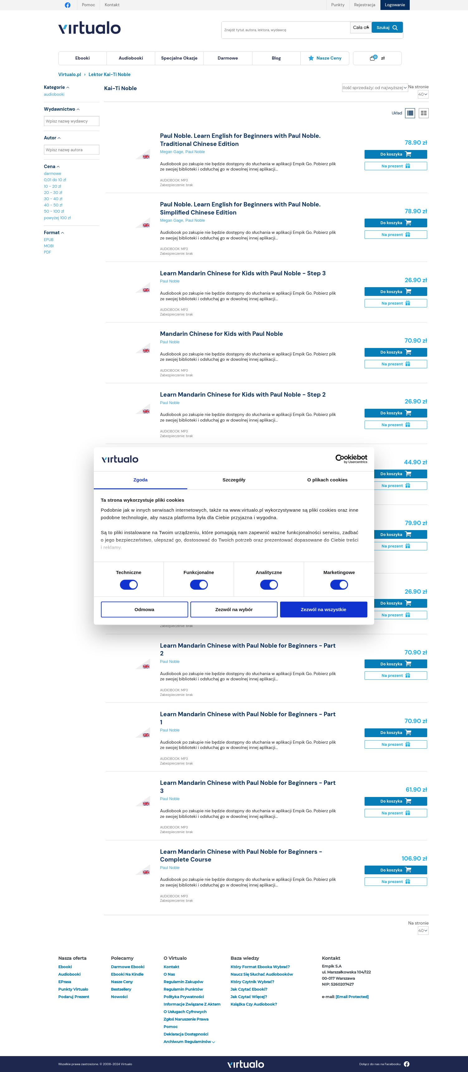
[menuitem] (82, 58)
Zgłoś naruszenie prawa (186, 1019)
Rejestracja (364, 4)
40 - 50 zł (53, 205)
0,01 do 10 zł (55, 179)
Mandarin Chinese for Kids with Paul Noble (221, 334)
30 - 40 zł (53, 198)
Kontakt (112, 4)
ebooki (65, 966)
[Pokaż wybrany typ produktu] (361, 27)
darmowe (228, 58)
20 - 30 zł (53, 192)
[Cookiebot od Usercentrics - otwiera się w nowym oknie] (340, 459)
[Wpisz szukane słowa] (281, 30)
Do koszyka (395, 154)
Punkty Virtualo (73, 989)
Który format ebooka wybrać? (260, 966)
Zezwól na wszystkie (323, 609)
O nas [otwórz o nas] (169, 974)
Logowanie (395, 4)
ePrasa (64, 981)
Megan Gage (171, 151)
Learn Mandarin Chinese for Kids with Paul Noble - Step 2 (243, 394)
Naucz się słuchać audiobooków (262, 974)
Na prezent (396, 166)
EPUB (49, 239)
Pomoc (88, 4)
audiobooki (54, 94)
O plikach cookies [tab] (327, 479)
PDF (47, 252)
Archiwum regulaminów (189, 1041)
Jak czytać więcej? (249, 996)
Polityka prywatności (184, 996)
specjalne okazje (179, 58)
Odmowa (144, 609)
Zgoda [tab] (140, 479)
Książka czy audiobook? (254, 1004)
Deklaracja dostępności (186, 1034)
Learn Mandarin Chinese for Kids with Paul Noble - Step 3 (243, 273)
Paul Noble (195, 151)
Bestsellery (121, 989)
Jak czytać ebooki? (249, 989)
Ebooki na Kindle (127, 974)
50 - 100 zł (54, 211)
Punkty (337, 4)
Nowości (119, 996)
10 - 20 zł (52, 186)
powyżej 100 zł (57, 217)
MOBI (49, 246)
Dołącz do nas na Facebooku (384, 1064)
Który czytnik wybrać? (252, 981)
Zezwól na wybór (234, 609)
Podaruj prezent (73, 996)
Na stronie (418, 86)
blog (276, 58)
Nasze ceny (324, 58)
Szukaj (387, 28)
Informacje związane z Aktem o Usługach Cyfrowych (192, 1008)
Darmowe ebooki (127, 966)
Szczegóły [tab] (233, 479)
